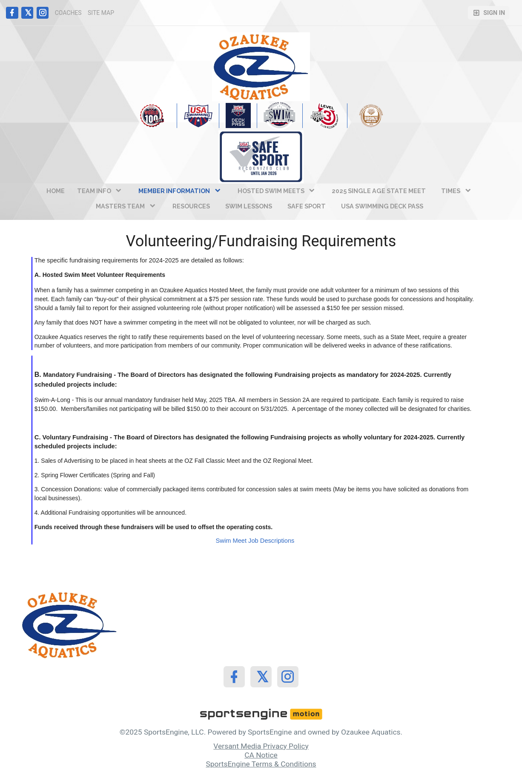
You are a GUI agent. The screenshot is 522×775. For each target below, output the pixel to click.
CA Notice (261, 755)
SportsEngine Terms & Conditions (261, 764)
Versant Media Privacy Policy (260, 746)
